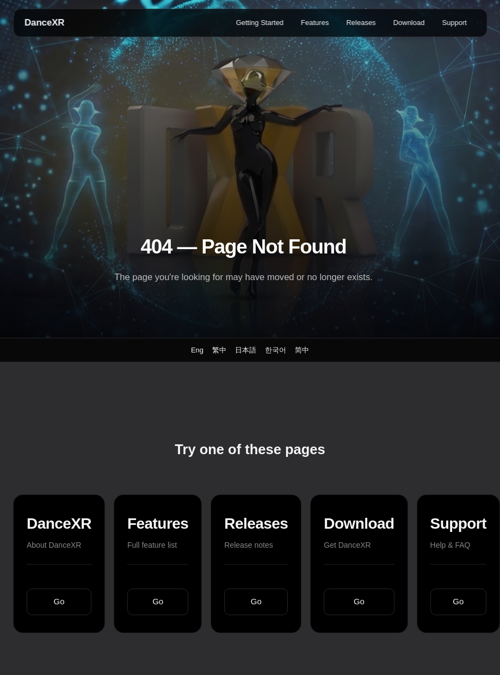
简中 (302, 350)
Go (59, 601)
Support (454, 22)
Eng (197, 350)
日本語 (245, 350)
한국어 (275, 350)
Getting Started (259, 22)
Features (315, 22)
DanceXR (44, 22)
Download (409, 22)
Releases (360, 22)
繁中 (219, 350)
